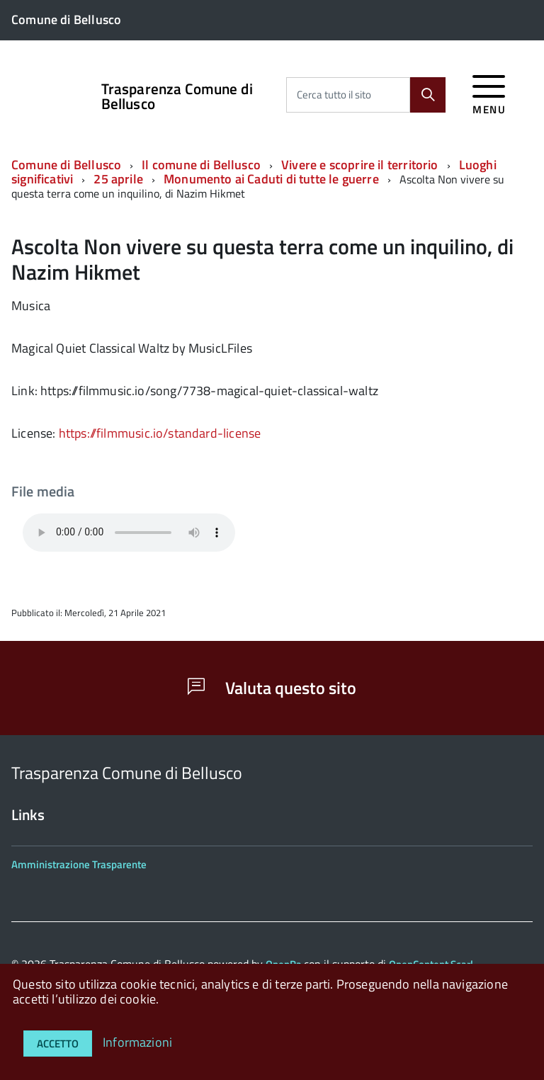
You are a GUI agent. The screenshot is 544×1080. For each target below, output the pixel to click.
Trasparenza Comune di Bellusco (177, 96)
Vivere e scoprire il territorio (359, 164)
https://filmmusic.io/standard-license (160, 433)
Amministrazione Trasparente (79, 864)
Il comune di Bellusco (201, 164)
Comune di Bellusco (66, 164)
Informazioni (137, 1042)
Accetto (58, 1043)
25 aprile (118, 178)
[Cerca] (428, 95)
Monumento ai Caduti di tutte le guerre (271, 178)
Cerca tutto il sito (334, 95)
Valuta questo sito (272, 687)
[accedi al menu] (489, 92)
